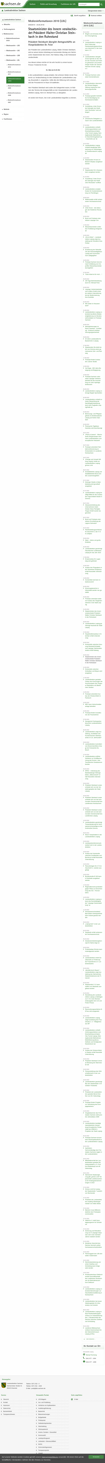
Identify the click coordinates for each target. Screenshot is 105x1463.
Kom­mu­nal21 (42, 1435)
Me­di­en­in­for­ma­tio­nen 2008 (14, 94)
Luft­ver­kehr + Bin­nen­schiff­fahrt (47, 1441)
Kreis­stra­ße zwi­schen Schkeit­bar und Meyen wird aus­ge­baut (93, 671)
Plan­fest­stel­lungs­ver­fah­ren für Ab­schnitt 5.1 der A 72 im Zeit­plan (93, 531)
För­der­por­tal (41, 1420)
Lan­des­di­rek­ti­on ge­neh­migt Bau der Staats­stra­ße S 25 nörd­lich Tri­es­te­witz (93, 1083)
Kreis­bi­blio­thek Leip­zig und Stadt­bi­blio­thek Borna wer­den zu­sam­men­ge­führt (93, 473)
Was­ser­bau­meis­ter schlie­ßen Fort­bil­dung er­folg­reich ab (93, 229)
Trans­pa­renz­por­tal (43, 1450)
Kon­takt (5, 1402)
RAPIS (40, 1444)
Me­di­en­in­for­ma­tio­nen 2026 (13, 40)
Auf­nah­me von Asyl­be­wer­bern (47, 1405)
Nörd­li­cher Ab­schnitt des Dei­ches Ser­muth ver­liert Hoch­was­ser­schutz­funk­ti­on (93, 1245)
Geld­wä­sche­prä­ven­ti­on (45, 1423)
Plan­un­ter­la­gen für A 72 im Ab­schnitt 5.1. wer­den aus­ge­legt (93, 868)
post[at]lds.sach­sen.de (38, 1388)
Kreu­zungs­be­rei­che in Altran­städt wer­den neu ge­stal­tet (93, 590)
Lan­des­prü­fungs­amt (44, 1438)
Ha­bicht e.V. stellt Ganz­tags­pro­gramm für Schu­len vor (93, 1222)
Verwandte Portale (42, 1395)
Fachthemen (8, 119)
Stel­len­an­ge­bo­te (9, 29)
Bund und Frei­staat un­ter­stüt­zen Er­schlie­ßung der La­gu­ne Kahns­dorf (93, 521)
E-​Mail (76, 1399)
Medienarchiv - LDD (13, 55)
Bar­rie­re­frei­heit (7, 1411)
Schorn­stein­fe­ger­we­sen (45, 1447)
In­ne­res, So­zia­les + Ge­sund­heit (47, 1432)
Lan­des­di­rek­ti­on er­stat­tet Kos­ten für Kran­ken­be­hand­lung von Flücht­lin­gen (93, 191)
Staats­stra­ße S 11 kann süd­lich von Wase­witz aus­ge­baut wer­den (93, 986)
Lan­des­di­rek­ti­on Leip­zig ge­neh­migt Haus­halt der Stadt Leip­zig (93, 625)
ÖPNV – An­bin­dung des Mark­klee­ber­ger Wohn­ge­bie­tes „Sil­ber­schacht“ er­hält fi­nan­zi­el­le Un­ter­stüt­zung (93, 775)
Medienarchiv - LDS (13, 45)
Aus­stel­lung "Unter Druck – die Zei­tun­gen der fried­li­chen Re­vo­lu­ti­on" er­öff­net (93, 180)
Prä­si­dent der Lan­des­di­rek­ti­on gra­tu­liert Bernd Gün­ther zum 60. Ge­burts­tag (93, 1094)
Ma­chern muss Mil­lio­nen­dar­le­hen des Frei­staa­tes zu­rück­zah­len (93, 1212)
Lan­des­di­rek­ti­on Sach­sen (14, 11)
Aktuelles (7, 24)
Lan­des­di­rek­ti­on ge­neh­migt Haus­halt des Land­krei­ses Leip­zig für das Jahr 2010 (93, 550)
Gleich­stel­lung (42, 1426)
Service (3, 1395)
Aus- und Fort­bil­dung (44, 1402)
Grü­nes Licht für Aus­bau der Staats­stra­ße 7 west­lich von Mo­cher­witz (93, 1191)
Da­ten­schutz (7, 1408)
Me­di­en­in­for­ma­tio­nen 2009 (14, 87)
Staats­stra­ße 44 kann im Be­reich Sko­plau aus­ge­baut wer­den (93, 161)
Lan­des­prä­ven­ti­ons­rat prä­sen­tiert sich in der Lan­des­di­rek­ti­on (93, 845)
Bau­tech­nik (41, 1411)
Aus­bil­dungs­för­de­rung (44, 1408)
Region (6, 114)
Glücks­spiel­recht (43, 1429)
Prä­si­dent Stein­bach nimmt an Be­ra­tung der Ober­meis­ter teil (93, 1062)
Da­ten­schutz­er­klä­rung (50, 1457)
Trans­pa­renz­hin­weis (9, 1414)
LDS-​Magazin (42, 1399)
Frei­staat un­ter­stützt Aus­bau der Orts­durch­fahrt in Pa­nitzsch (93, 696)
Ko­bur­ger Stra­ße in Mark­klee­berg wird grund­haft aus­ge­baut (93, 484)
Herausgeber (6, 1379)
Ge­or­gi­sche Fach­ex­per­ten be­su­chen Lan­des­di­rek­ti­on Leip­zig (93, 723)
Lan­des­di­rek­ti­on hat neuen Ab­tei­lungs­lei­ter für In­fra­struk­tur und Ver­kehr (93, 1303)
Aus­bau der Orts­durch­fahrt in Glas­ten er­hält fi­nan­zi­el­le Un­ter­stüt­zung (93, 1052)
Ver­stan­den (96, 1457)
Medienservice (8, 34)
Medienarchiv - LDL (13, 60)
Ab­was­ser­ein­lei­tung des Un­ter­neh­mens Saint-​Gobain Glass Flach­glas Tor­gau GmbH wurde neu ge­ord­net (93, 509)
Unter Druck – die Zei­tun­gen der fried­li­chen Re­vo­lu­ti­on (93, 210)
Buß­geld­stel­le (42, 1417)
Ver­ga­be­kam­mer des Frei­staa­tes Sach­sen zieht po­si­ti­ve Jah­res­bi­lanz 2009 (93, 1115)
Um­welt (40, 1453)
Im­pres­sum (6, 1405)
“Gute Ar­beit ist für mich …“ (93, 274)
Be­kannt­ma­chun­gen (44, 1414)
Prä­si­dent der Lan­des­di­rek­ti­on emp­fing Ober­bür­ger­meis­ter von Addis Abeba (93, 1201)
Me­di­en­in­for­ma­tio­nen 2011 (14, 73)
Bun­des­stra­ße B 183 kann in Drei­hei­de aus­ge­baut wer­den (93, 878)
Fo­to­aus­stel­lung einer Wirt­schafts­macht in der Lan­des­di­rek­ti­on (93, 1073)
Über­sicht (6, 1399)
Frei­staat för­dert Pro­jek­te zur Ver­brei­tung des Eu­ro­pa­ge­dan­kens (93, 1104)
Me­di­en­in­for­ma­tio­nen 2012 (14, 66)
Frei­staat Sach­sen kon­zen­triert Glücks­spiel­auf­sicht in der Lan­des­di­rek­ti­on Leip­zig (93, 1139)
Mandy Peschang (91, 1355)
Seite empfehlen (76, 1395)
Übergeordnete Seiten (95, 11)
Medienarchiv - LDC (13, 51)
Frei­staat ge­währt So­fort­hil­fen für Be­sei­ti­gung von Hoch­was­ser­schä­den (93, 98)
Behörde (6, 109)
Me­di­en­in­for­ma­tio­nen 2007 (14, 101)
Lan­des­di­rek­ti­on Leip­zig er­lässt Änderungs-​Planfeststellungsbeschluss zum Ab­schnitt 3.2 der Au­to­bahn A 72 (93, 46)
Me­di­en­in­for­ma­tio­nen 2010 (14, 80)
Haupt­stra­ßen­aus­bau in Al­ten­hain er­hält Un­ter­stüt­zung (93, 636)
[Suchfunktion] (89, 4)
